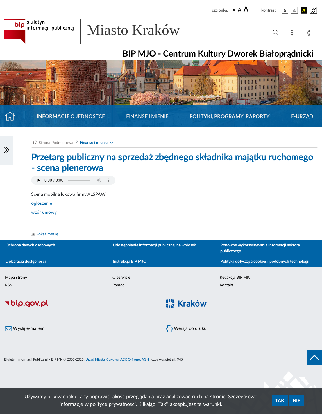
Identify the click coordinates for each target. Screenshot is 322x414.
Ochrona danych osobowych (30, 245)
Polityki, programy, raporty (229, 116)
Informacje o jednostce (71, 116)
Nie (296, 401)
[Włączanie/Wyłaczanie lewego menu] (6, 150)
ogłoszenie (41, 203)
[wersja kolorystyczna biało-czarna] (294, 10)
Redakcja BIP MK (235, 278)
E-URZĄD (302, 116)
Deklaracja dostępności (26, 262)
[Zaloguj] (309, 34)
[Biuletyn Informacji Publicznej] (80, 306)
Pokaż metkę (47, 234)
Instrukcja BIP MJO (129, 262)
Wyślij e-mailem (24, 328)
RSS (8, 285)
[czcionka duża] (251, 9)
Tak (279, 401)
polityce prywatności (113, 404)
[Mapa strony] (293, 34)
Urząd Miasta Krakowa (102, 359)
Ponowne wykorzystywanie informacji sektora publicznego (260, 248)
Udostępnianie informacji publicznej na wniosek (154, 245)
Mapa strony (16, 278)
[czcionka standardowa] (234, 10)
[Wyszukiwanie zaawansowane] (275, 32)
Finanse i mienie (147, 116)
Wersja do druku (186, 328)
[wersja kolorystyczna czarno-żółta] (304, 10)
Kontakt (226, 285)
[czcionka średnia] (239, 10)
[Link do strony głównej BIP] (100, 31)
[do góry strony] (314, 357)
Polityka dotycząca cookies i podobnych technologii (264, 262)
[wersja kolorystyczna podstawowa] (285, 10)
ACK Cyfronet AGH (134, 359)
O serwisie (121, 278)
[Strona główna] (12, 116)
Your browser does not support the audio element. (73, 180)
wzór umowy (44, 212)
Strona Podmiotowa (56, 143)
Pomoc (118, 285)
